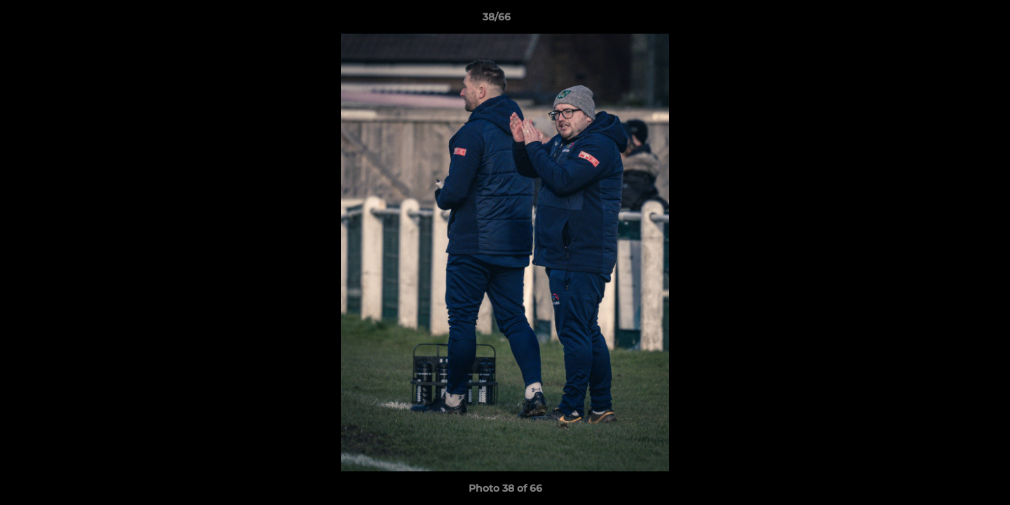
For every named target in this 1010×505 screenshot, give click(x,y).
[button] (951, 20)
